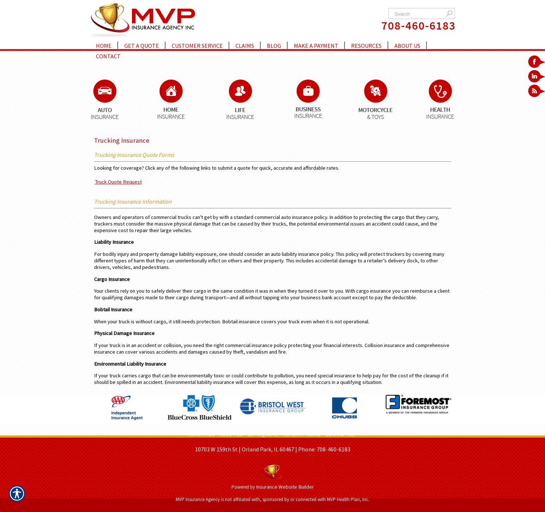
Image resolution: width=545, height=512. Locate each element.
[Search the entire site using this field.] (417, 14)
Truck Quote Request (118, 181)
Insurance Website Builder (285, 487)
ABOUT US (230, 434)
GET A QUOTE (262, 434)
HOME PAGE (200, 434)
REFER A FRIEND (302, 434)
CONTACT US (340, 434)
